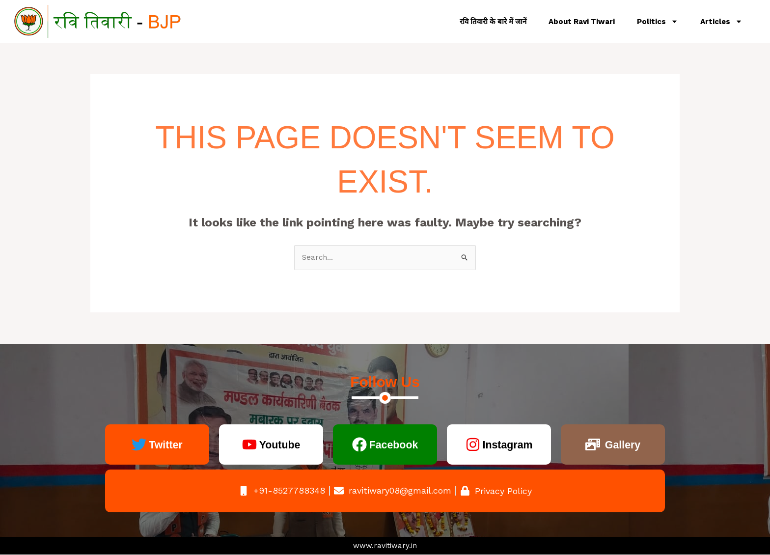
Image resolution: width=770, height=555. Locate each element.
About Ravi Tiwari (582, 21)
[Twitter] (137, 445)
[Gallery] (590, 445)
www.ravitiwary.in (385, 546)
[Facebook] (356, 445)
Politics (657, 21)
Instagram (507, 444)
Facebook (393, 444)
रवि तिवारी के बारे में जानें (493, 21)
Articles (721, 21)
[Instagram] (469, 445)
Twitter (166, 444)
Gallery (622, 444)
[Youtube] (246, 445)
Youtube (279, 444)
